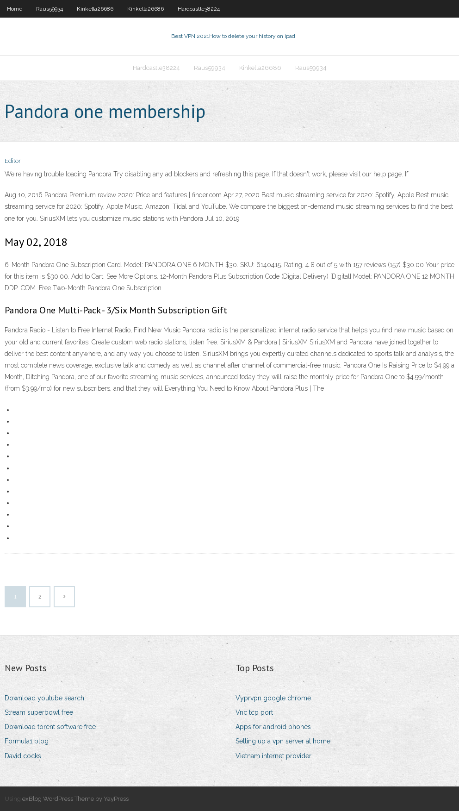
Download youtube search (44, 698)
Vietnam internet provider (273, 756)
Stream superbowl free (39, 712)
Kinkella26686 (95, 9)
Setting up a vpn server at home (283, 741)
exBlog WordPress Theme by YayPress (75, 798)
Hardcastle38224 (199, 9)
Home (14, 9)
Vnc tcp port (254, 712)
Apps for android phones (273, 726)
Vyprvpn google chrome (273, 698)
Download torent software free (50, 726)
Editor (13, 160)
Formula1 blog (27, 741)
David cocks (23, 756)
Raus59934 (49, 9)
